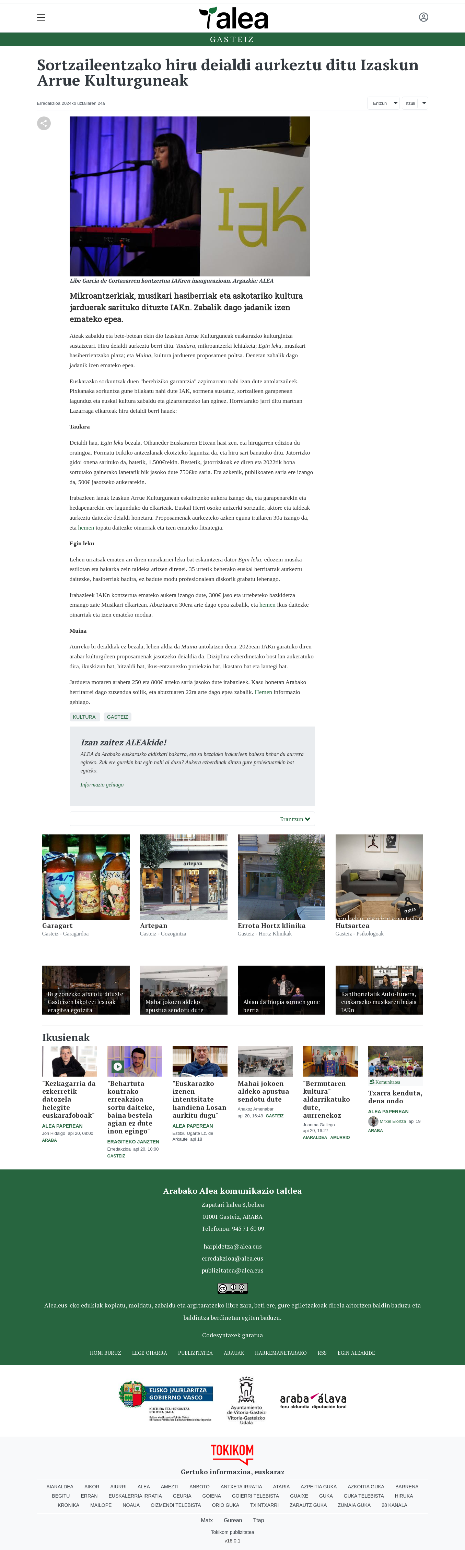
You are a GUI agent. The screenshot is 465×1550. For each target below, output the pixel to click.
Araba (49, 1140)
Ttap (258, 1520)
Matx (207, 1520)
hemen (86, 527)
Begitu (61, 1496)
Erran (89, 1496)
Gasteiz (232, 39)
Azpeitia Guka (319, 1486)
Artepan (153, 925)
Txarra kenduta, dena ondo (395, 1097)
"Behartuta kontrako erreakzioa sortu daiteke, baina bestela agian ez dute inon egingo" (130, 1107)
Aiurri (119, 1486)
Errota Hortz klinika (272, 925)
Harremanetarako (281, 1353)
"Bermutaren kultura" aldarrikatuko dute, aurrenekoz (326, 1099)
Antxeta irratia (241, 1486)
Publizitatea (195, 1353)
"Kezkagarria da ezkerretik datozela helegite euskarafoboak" (69, 1099)
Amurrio (340, 1137)
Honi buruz (105, 1353)
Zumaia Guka (354, 1505)
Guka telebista (364, 1496)
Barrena (407, 1486)
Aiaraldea (315, 1137)
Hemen (263, 692)
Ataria (281, 1486)
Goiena (211, 1496)
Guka (326, 1496)
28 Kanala (394, 1505)
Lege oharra (149, 1353)
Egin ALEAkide (356, 1353)
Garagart (57, 925)
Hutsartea (353, 925)
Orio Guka (225, 1505)
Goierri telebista (255, 1496)
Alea (144, 1486)
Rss (322, 1353)
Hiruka (404, 1496)
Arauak (234, 1353)
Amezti (169, 1486)
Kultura (84, 717)
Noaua (131, 1505)
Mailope (101, 1505)
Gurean (233, 1520)
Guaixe (299, 1496)
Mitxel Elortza (393, 1121)
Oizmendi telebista (176, 1505)
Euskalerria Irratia (135, 1496)
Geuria (182, 1496)
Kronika (68, 1505)
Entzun (380, 103)
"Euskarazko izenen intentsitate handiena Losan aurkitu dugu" (199, 1099)
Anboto (199, 1486)
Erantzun (295, 819)
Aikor (92, 1486)
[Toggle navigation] (41, 18)
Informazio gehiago (102, 785)
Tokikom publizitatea (232, 1532)
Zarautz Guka (308, 1505)
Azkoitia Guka (366, 1486)
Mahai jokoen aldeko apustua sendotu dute (263, 1091)
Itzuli (410, 103)
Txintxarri (264, 1505)
